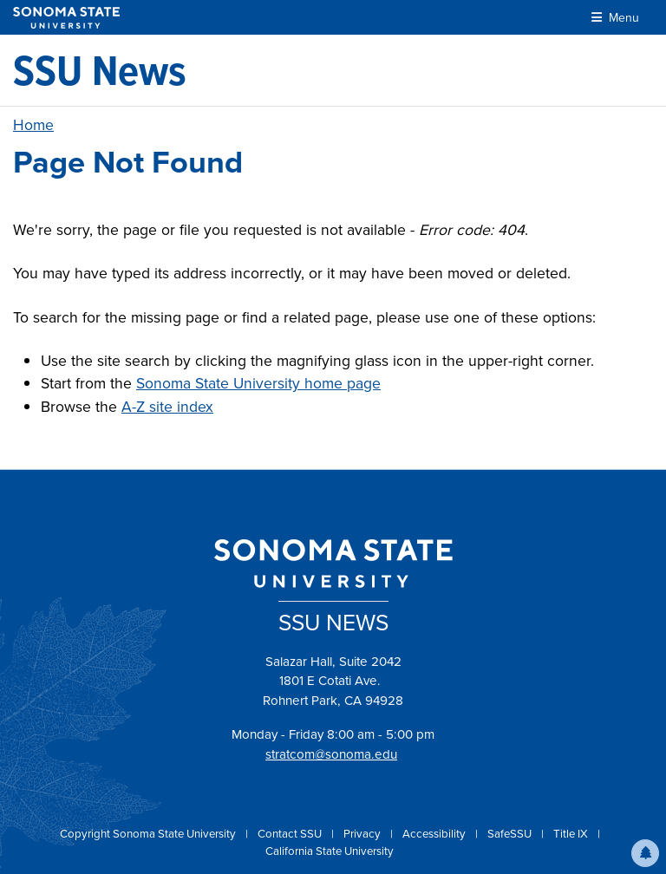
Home (33, 125)
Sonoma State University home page (258, 383)
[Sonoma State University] (66, 18)
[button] (645, 853)
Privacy (363, 833)
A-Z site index (167, 406)
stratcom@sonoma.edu (331, 754)
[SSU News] (99, 70)
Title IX (572, 833)
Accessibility (435, 833)
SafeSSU (510, 833)
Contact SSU (291, 833)
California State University (329, 851)
